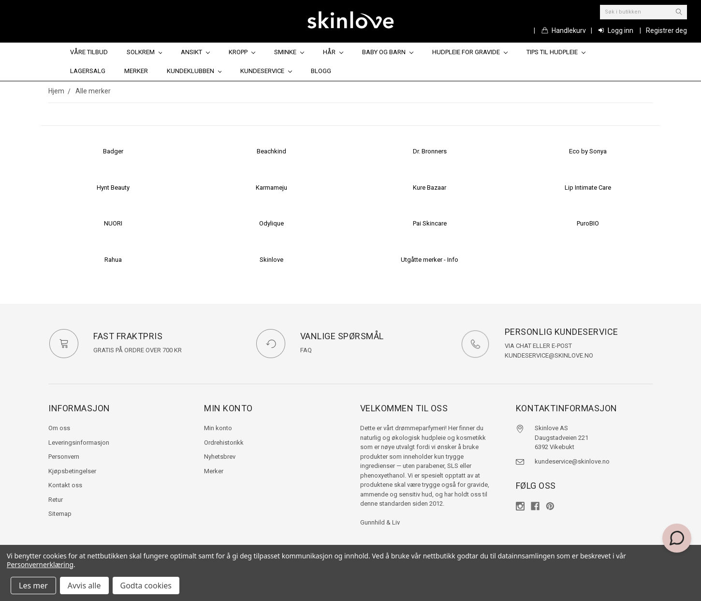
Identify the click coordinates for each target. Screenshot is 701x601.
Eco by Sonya (588, 151)
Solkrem (144, 52)
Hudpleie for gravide (470, 52)
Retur (55, 499)
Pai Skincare (430, 223)
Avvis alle (84, 585)
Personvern (63, 456)
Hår (333, 52)
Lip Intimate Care (588, 187)
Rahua (113, 259)
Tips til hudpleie (555, 52)
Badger (113, 151)
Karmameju (271, 187)
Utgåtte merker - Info (429, 259)
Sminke (289, 52)
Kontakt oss (65, 485)
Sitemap (60, 513)
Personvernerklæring (40, 564)
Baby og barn (387, 52)
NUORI (113, 223)
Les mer (33, 585)
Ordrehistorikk (224, 442)
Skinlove (271, 259)
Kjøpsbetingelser (72, 471)
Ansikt (195, 52)
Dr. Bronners (430, 151)
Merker (136, 71)
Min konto (218, 428)
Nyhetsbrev (219, 456)
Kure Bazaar (429, 187)
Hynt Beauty (113, 187)
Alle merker (93, 91)
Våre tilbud (89, 52)
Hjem (56, 91)
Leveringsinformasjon (78, 442)
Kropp (242, 52)
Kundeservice (266, 71)
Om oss (59, 428)
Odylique (271, 223)
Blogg (321, 71)
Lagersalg (87, 71)
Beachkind (271, 151)
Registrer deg (666, 30)
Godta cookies (146, 585)
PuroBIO (588, 223)
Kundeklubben (194, 71)
